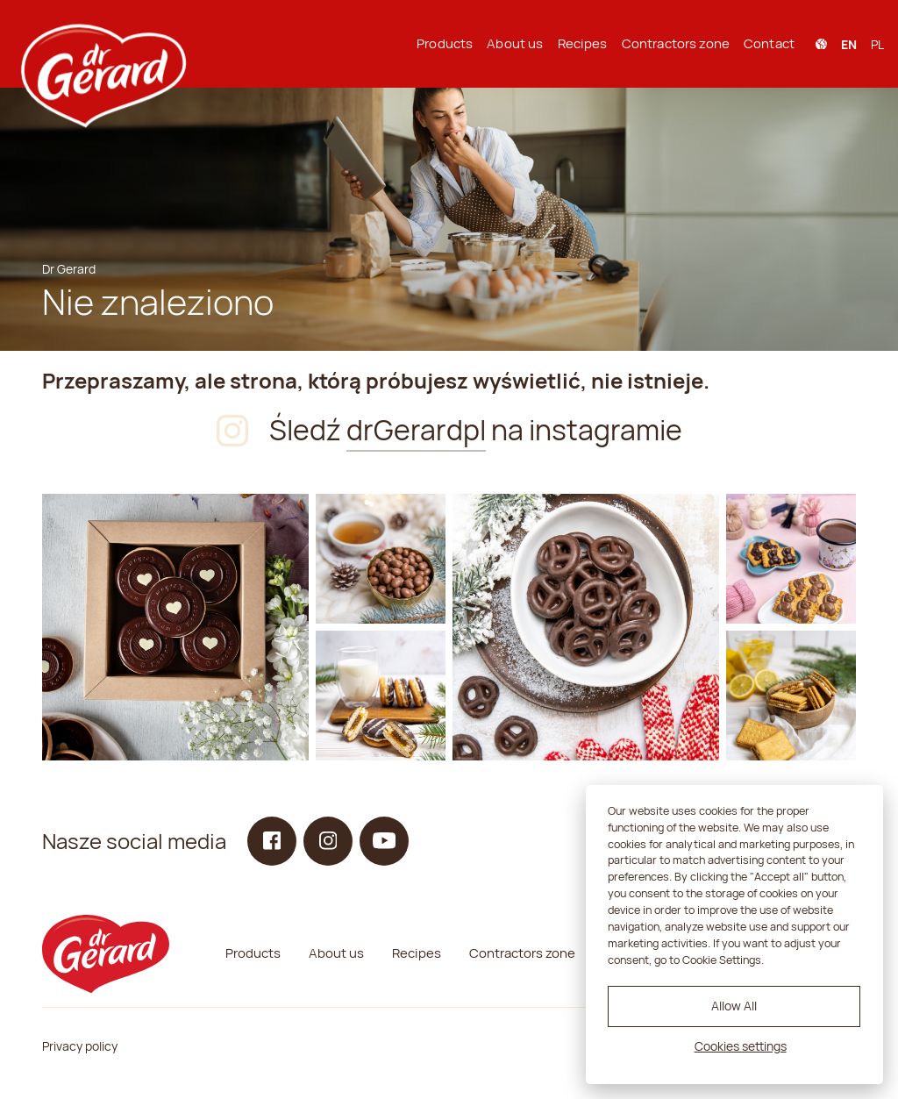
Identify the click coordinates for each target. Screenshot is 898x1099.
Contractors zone (676, 43)
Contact (769, 43)
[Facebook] (271, 841)
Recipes (583, 43)
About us (515, 43)
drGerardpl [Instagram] (416, 429)
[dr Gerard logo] (101, 44)
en (849, 44)
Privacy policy (80, 1046)
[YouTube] (384, 841)
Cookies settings (741, 1046)
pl (877, 44)
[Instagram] (175, 627)
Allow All (734, 1005)
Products (445, 43)
